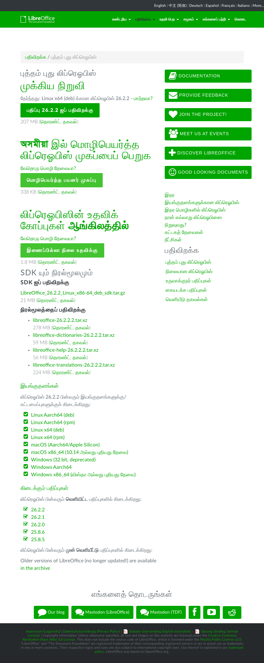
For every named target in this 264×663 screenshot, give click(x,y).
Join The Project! (198, 114)
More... (258, 5)
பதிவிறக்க (145, 19)
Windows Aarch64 (51, 467)
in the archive (35, 568)
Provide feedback (198, 95)
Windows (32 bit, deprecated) (63, 459)
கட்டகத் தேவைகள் (184, 232)
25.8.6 (38, 532)
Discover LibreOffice (202, 153)
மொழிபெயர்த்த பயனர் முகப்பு (61, 180)
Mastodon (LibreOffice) (102, 612)
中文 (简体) (177, 5)
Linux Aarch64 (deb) (52, 415)
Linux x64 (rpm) (48, 437)
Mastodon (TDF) (161, 612)
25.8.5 (38, 539)
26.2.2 (38, 509)
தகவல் (70, 121)
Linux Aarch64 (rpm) (53, 422)
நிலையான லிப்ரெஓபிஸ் (189, 271)
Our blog (51, 612)
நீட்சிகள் (173, 239)
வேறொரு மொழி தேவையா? (48, 168)
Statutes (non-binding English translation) (160, 631)
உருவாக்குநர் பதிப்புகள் (188, 280)
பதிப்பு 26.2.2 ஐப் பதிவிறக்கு (60, 110)
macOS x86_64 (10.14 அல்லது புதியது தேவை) (79, 452)
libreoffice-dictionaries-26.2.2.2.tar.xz (73, 335)
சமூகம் (190, 19)
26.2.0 (38, 524)
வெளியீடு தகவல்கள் (187, 299)
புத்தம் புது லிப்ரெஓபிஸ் (188, 262)
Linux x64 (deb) (47, 430)
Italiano (244, 5)
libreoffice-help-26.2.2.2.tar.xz (65, 350)
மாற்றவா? (143, 98)
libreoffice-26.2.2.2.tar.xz (60, 320)
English (160, 5)
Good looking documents (208, 172)
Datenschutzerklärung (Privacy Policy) (91, 631)
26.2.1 (38, 517)
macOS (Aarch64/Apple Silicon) (65, 444)
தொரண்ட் (50, 121)
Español (212, 5)
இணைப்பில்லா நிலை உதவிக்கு (62, 250)
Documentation (194, 76)
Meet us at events (199, 134)
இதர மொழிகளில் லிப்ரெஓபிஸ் (195, 210)
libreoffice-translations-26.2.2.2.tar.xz (74, 365)
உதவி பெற (169, 19)
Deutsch (196, 5)
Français (228, 5)
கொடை (240, 19)
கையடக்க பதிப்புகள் (186, 290)
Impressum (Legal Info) (43, 631)
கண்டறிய (121, 19)
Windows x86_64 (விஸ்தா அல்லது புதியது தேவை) (83, 474)
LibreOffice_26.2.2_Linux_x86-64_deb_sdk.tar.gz (72, 292)
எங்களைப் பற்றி (216, 19)
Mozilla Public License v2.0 (220, 639)
